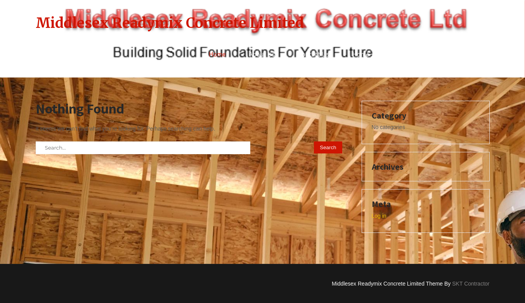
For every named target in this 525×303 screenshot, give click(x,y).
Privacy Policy (412, 54)
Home (217, 54)
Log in (379, 216)
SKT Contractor (470, 284)
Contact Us (313, 54)
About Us (262, 54)
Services (466, 54)
